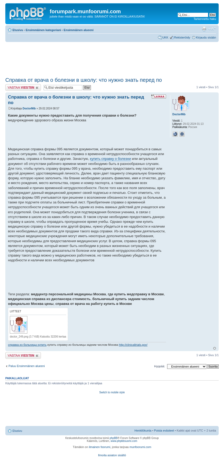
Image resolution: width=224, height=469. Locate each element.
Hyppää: (159, 366)
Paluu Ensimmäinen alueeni (27, 366)
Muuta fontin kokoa (212, 29)
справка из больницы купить (27, 344)
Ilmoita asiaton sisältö (112, 455)
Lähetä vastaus (23, 87)
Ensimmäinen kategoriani (43, 30)
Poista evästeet (164, 430)
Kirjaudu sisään (206, 37)
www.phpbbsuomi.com (124, 441)
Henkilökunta (142, 430)
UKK (165, 37)
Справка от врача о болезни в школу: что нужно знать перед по (83, 80)
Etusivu (17, 30)
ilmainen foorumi (99, 447)
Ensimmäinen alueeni (79, 30)
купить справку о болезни (110, 159)
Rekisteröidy (182, 37)
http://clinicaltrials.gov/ (133, 344)
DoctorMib (29, 108)
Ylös (214, 348)
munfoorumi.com (140, 447)
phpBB (113, 438)
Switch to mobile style (112, 392)
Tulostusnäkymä (204, 29)
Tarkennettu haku (205, 18)
